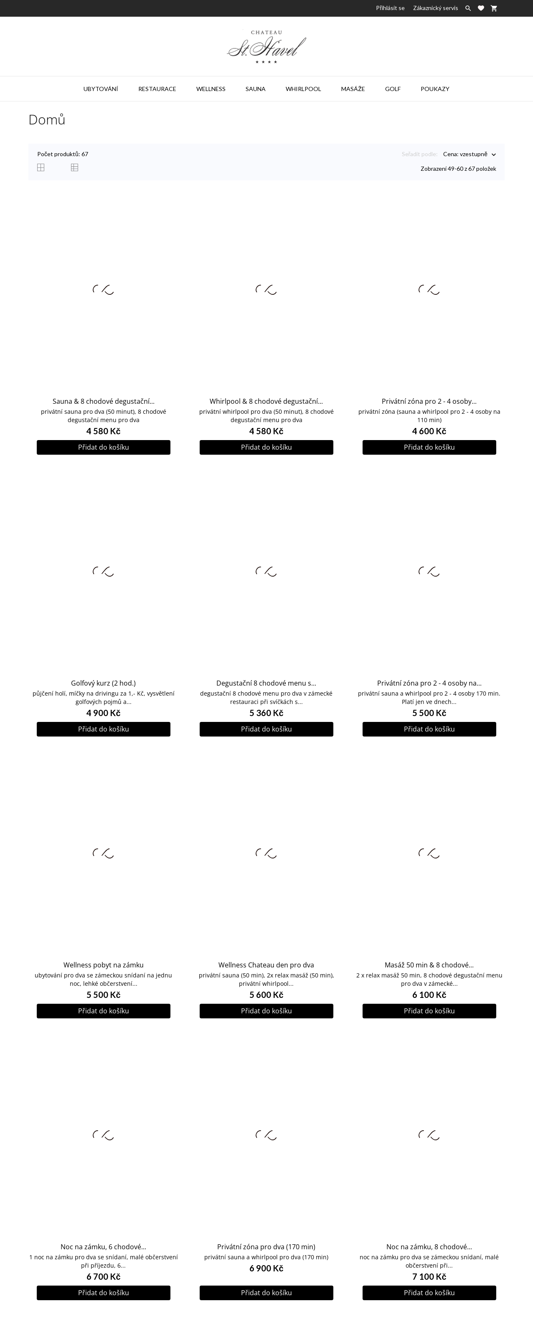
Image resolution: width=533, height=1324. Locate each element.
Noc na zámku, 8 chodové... (429, 1247)
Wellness (211, 88)
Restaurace (157, 88)
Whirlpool (303, 88)
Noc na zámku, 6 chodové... (103, 1247)
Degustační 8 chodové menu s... (266, 683)
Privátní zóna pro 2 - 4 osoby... (429, 401)
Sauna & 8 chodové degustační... (104, 401)
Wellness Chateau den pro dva (266, 965)
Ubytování (101, 88)
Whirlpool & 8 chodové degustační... (266, 401)
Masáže (353, 88)
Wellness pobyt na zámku (103, 965)
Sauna (256, 88)
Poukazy (435, 88)
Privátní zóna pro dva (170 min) (266, 1247)
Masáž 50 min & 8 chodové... (429, 965)
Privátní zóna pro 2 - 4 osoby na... (429, 683)
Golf (393, 88)
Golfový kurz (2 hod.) (103, 683)
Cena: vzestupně (465, 154)
